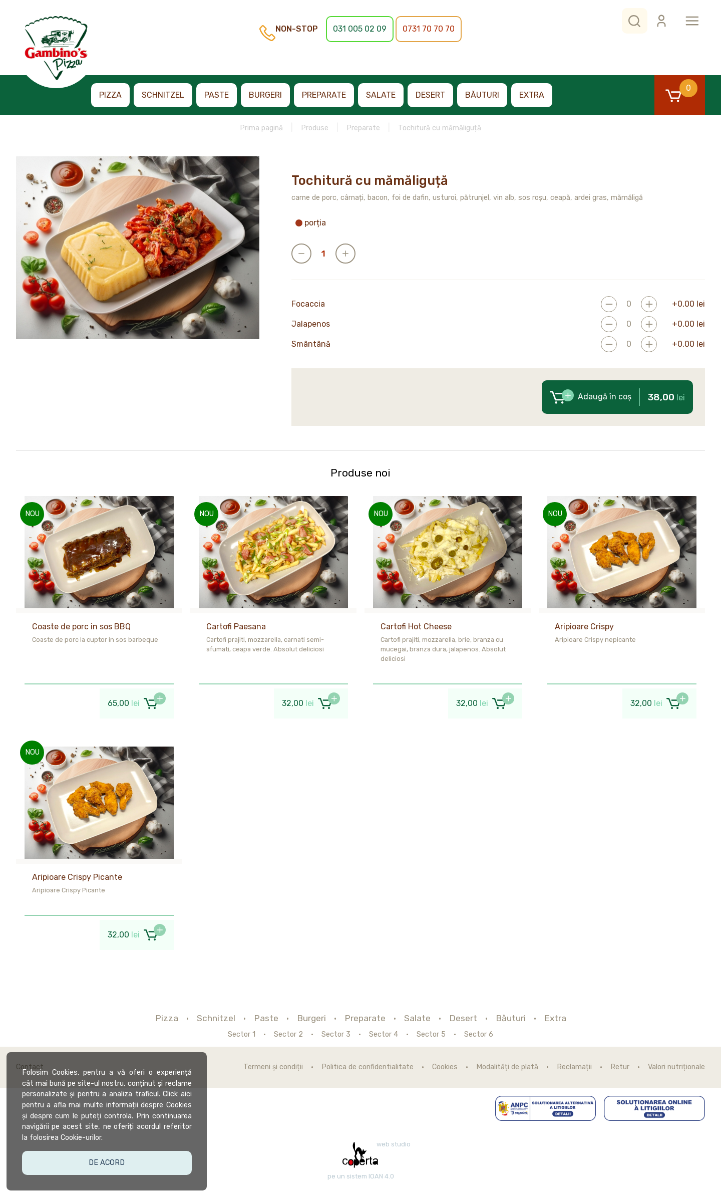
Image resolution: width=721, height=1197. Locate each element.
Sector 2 (288, 1034)
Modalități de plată (507, 1067)
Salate (381, 95)
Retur (619, 1067)
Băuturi (482, 95)
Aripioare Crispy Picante (77, 877)
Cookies (445, 1067)
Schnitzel (163, 95)
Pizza (110, 95)
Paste (216, 95)
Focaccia (308, 304)
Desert (430, 95)
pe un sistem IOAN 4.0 (360, 1176)
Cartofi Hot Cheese (416, 626)
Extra (531, 95)
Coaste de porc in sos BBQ (81, 626)
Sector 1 (241, 1034)
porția (310, 222)
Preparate (324, 95)
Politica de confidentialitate (367, 1067)
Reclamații (574, 1067)
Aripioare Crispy (584, 626)
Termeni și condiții (273, 1067)
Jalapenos (310, 324)
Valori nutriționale (676, 1067)
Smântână (310, 344)
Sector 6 (478, 1034)
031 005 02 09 (360, 29)
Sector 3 (335, 1034)
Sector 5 (431, 1034)
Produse (314, 128)
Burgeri (265, 95)
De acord (108, 1160)
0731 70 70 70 (429, 29)
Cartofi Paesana (236, 626)
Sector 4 (383, 1034)
